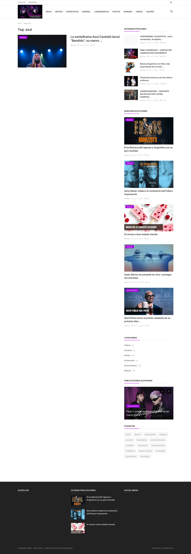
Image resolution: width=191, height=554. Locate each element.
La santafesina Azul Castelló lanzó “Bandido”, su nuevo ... (95, 38)
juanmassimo (150, 434)
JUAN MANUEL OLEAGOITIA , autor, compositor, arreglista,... (156, 37)
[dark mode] (171, 2)
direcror (137, 434)
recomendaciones (158, 440)
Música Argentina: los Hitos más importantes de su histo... (155, 65)
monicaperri (143, 445)
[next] (169, 391)
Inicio (49, 11)
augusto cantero (145, 451)
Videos (139, 11)
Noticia (116, 11)
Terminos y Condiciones (162, 548)
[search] (171, 11)
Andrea (73, 45)
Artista (59, 11)
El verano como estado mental (140, 234)
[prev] (162, 391)
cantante (129, 440)
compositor (145, 456)
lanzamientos (101, 11)
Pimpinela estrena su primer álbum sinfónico (156, 78)
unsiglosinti (130, 451)
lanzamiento (142, 440)
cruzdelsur (130, 445)
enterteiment (131, 456)
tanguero (163, 434)
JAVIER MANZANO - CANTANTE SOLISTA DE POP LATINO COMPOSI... (154, 94)
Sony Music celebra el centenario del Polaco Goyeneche (102, 512)
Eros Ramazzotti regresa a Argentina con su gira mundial (101, 498)
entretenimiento (158, 445)
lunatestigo (160, 451)
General (86, 11)
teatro (128, 434)
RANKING (33, 2)
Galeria (150, 11)
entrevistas (72, 11)
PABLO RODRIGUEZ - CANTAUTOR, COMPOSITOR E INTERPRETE (156, 51)
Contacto (22, 2)
